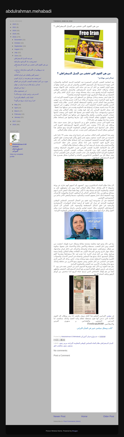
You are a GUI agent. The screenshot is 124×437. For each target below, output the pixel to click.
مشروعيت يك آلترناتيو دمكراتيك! (25, 61)
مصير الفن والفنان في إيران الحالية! (26, 75)
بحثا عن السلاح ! (19, 88)
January (17, 117)
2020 (14, 30)
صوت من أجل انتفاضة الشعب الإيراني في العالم (31, 81)
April (16, 108)
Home (84, 416)
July (16, 52)
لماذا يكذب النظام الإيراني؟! (23, 97)
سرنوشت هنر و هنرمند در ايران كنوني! (27, 78)
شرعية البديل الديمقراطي (23, 58)
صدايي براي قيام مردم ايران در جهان (27, 84)
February (17, 114)
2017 (14, 121)
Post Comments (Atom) (72, 421)
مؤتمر (109, 316)
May (16, 104)
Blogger (75, 431)
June (16, 56)
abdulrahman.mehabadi (28, 11)
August (17, 49)
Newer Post (59, 416)
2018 (14, 37)
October (17, 43)
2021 (14, 27)
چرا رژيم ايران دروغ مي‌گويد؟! (24, 100)
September (18, 46)
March (16, 111)
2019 (14, 34)
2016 (14, 124)
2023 (14, 24)
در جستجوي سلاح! (20, 91)
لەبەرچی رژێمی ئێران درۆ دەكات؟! (26, 94)
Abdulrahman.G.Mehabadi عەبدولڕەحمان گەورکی (19, 147)
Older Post (108, 416)
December (18, 40)
